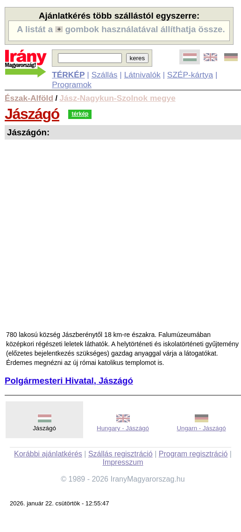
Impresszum (122, 462)
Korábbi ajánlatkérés (48, 454)
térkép (79, 114)
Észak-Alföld (29, 98)
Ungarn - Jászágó (201, 428)
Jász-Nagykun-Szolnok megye (117, 98)
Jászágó (32, 113)
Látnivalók (142, 74)
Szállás (105, 74)
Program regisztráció (193, 454)
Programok (72, 84)
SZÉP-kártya (190, 74)
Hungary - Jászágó (123, 428)
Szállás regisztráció (120, 454)
